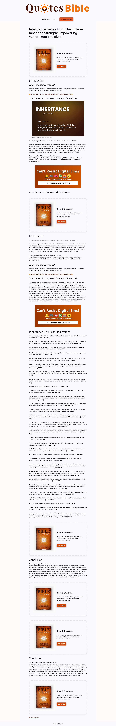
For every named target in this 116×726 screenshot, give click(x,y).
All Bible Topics (46, 19)
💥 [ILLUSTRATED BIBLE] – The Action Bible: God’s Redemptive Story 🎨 (51, 94)
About (54, 19)
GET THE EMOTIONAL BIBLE (66, 19)
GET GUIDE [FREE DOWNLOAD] (61, 66)
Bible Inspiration (35, 717)
